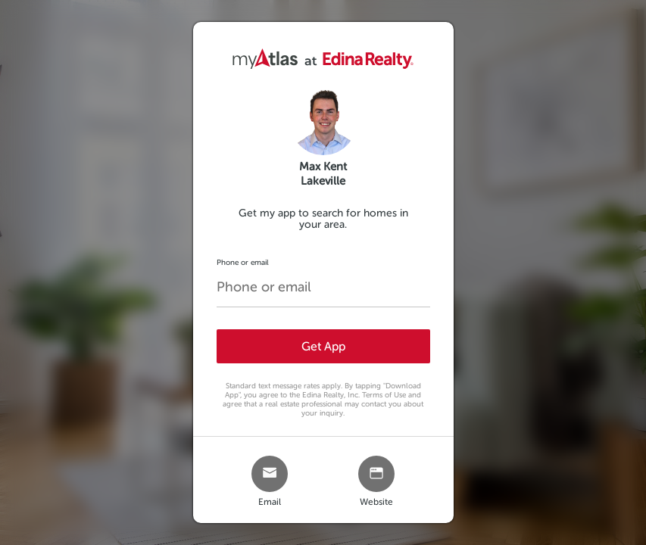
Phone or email (243, 262)
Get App (323, 346)
